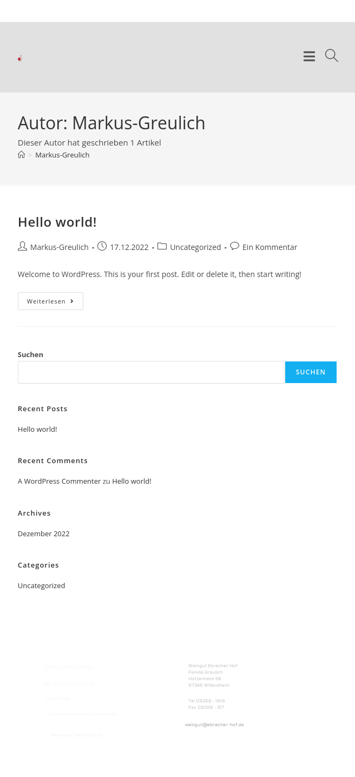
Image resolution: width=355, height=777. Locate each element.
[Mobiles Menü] (310, 57)
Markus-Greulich (62, 155)
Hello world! (57, 222)
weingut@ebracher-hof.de (214, 725)
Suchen (30, 354)
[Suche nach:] (327, 57)
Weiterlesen (55, 298)
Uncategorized (195, 247)
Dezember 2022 (44, 533)
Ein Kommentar (269, 247)
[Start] (21, 155)
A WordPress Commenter (59, 481)
